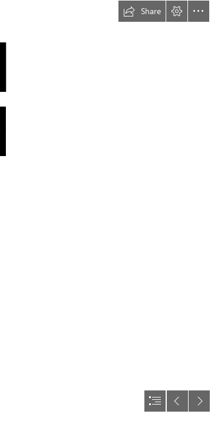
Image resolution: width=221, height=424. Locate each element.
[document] (110, 212)
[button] (142, 11)
